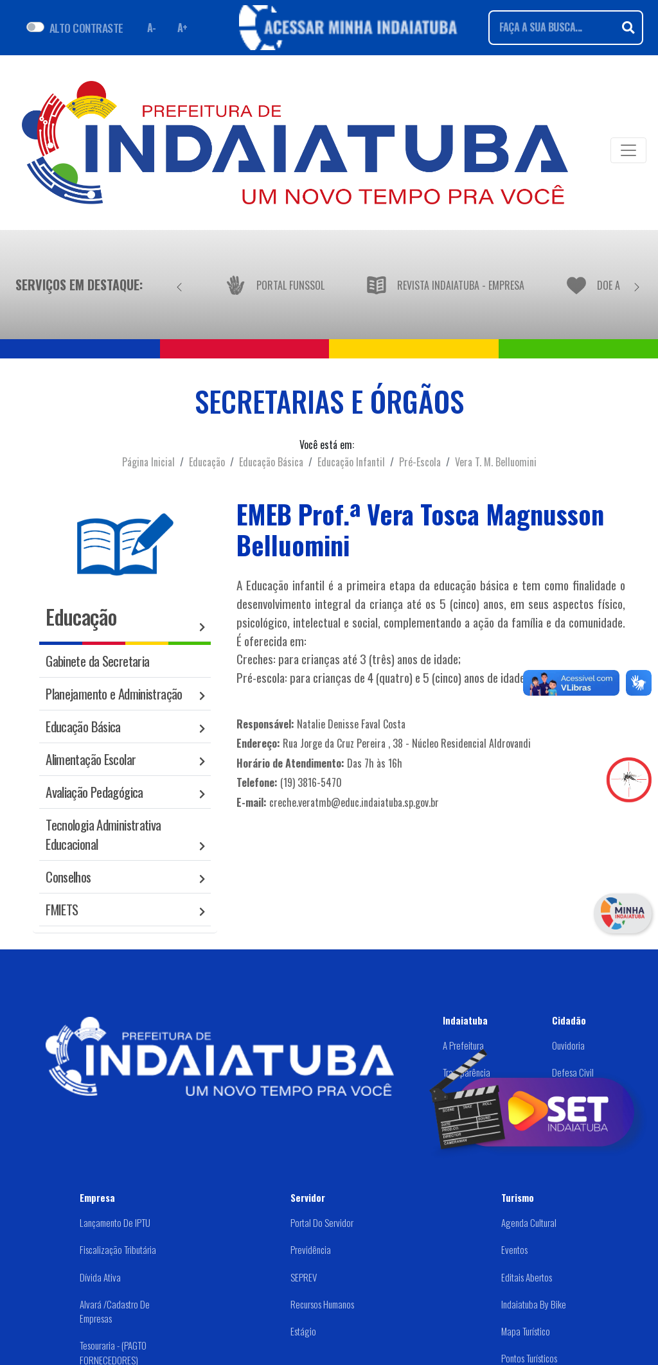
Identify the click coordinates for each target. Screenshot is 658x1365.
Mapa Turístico (525, 1331)
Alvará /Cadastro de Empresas (115, 1311)
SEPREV (303, 1277)
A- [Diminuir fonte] (151, 27)
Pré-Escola (420, 462)
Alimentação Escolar (91, 759)
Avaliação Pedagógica (94, 792)
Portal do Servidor (321, 1222)
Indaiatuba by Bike (533, 1304)
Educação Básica (271, 462)
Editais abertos (526, 1277)
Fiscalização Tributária (118, 1249)
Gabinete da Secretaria (97, 661)
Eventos (514, 1249)
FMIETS (62, 909)
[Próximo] (637, 284)
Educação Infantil (351, 462)
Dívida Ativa (100, 1277)
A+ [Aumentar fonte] (182, 27)
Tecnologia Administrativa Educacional (103, 834)
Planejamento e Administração (114, 693)
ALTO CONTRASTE (86, 27)
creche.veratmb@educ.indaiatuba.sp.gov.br (354, 802)
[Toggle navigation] (628, 150)
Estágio (303, 1331)
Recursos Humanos (322, 1304)
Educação (207, 462)
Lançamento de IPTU (115, 1222)
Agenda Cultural (528, 1222)
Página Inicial (148, 462)
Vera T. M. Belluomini (496, 462)
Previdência (310, 1249)
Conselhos (68, 876)
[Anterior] (179, 284)
